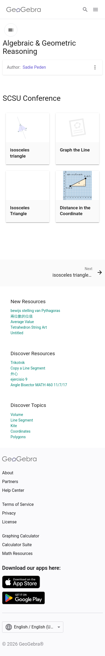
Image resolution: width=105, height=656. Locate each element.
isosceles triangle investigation (23, 155)
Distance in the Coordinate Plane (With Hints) (75, 216)
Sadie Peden (34, 67)
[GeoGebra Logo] (23, 9)
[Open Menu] (95, 9)
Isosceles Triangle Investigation (23, 213)
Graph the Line (75, 150)
